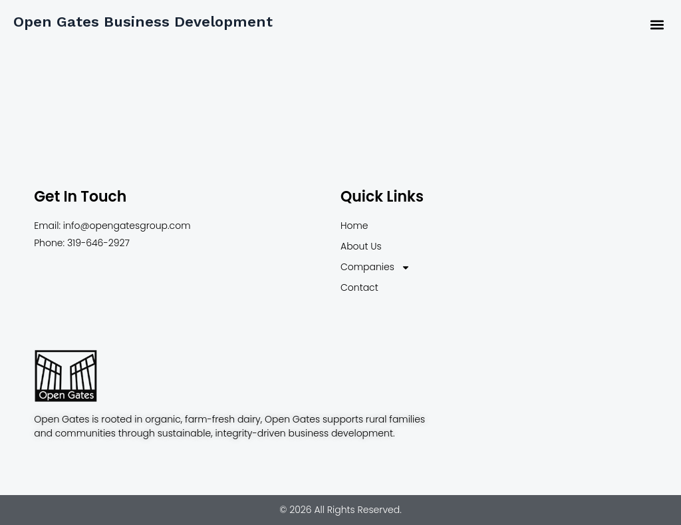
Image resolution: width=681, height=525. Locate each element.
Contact (359, 287)
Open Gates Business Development (143, 21)
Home (354, 225)
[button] (657, 24)
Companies (375, 267)
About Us (361, 246)
